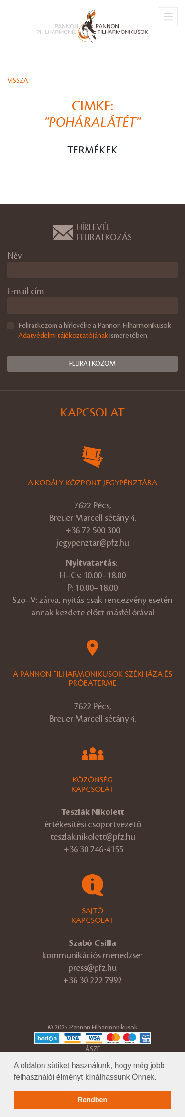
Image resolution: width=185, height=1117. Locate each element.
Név (14, 256)
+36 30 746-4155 (93, 849)
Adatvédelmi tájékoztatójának (63, 335)
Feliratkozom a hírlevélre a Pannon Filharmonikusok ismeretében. (94, 330)
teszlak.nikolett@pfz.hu (92, 837)
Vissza (17, 80)
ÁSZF (92, 1048)
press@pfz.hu (92, 968)
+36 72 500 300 (92, 530)
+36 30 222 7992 (92, 980)
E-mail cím (25, 291)
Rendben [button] (93, 1100)
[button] (160, 1077)
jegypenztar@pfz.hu (92, 543)
